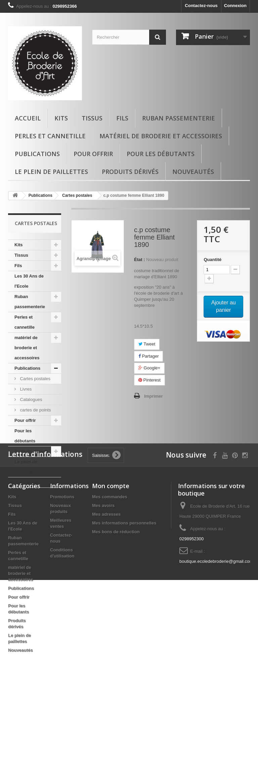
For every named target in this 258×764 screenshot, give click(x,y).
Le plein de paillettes (51, 172)
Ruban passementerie (178, 118)
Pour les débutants (161, 154)
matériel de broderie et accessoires (160, 136)
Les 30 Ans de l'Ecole (29, 281)
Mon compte (110, 557)
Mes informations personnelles (124, 594)
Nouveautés (193, 172)
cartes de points (35, 409)
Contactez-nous (201, 5)
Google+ (149, 367)
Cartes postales (34, 378)
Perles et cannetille (50, 136)
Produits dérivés (130, 172)
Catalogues (30, 399)
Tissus (92, 118)
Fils (122, 118)
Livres (25, 389)
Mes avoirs (103, 576)
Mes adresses (106, 585)
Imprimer (153, 396)
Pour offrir (93, 154)
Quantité (212, 259)
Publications (37, 154)
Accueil (28, 118)
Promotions (62, 568)
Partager (148, 356)
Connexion (235, 5)
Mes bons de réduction (116, 603)
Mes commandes (109, 568)
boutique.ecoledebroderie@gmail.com (216, 632)
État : (139, 259)
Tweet (146, 344)
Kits (61, 118)
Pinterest (149, 380)
